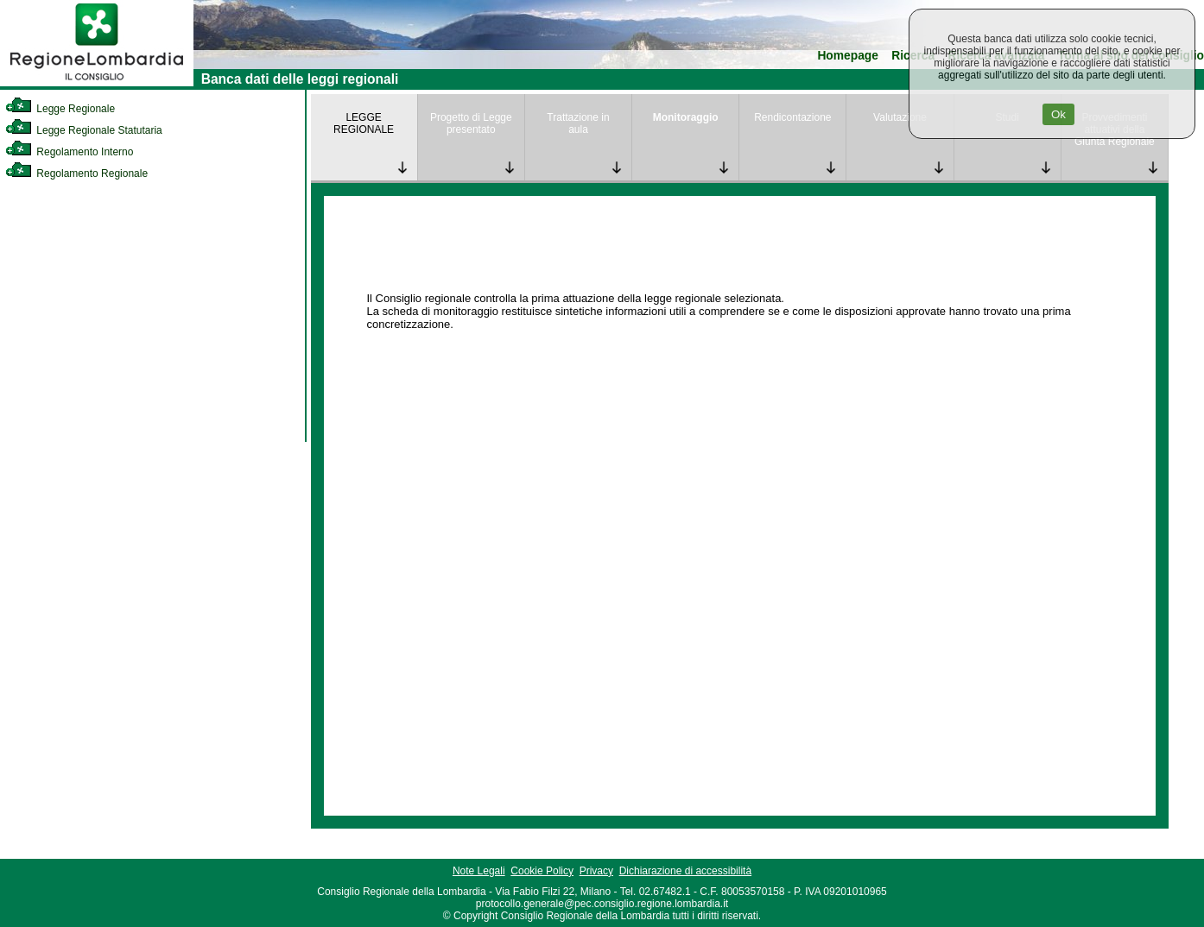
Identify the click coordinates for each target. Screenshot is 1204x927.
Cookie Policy (541, 871)
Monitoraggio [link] (686, 117)
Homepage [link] (847, 55)
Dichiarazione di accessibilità (685, 871)
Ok (1058, 114)
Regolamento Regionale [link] (76, 173)
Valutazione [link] (900, 117)
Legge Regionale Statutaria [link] (83, 130)
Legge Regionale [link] (60, 109)
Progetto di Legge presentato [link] (471, 123)
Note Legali (479, 871)
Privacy (596, 871)
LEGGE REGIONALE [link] (363, 123)
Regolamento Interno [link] (69, 152)
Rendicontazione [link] (792, 117)
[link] (96, 83)
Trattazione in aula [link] (578, 123)
